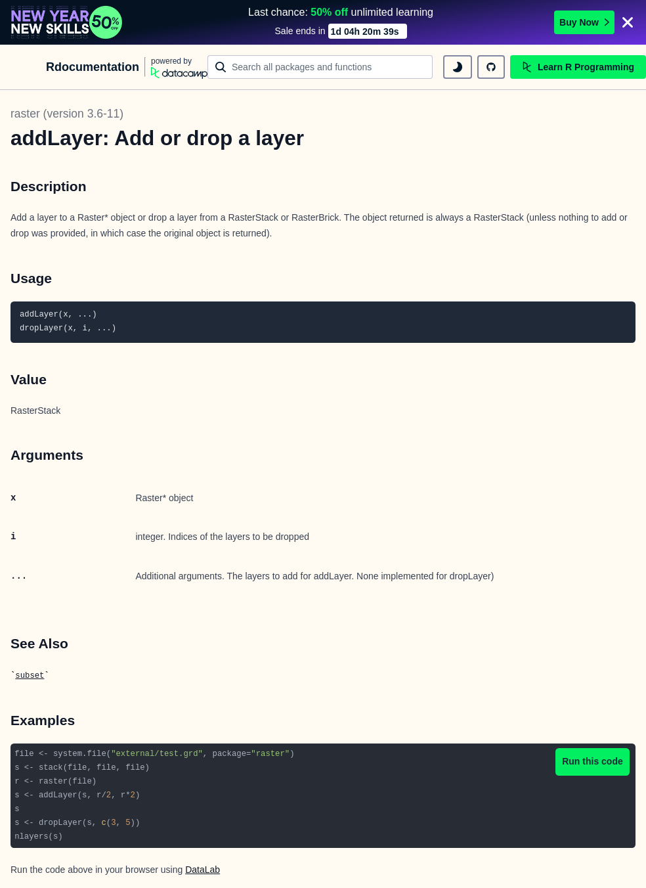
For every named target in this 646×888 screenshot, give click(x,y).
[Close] (627, 22)
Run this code (592, 760)
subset (29, 674)
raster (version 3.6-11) (67, 112)
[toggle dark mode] (457, 66)
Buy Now (584, 21)
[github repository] (491, 66)
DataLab (202, 868)
